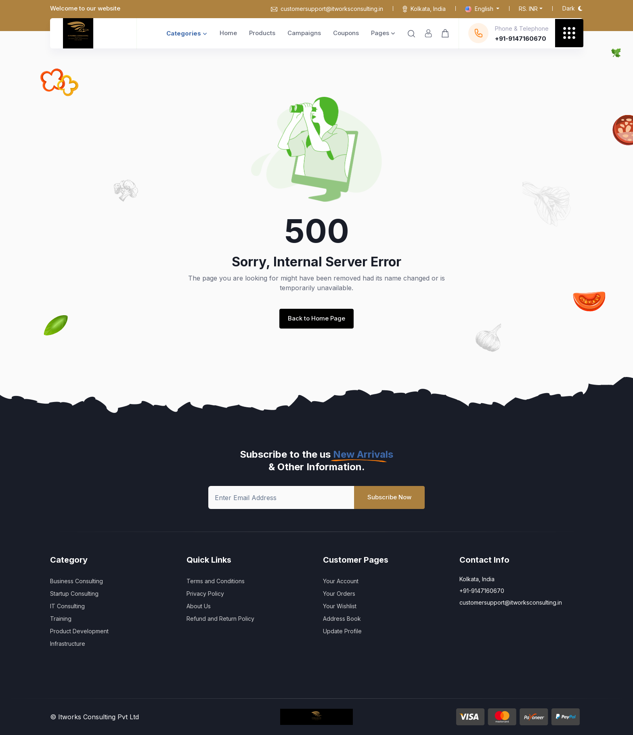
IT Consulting (67, 606)
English (480, 8)
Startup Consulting (74, 593)
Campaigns (304, 33)
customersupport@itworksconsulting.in (327, 8)
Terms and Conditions (216, 581)
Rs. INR (528, 8)
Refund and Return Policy (220, 618)
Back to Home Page (316, 318)
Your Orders (339, 593)
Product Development (79, 631)
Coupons (346, 33)
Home (228, 33)
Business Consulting (76, 581)
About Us (199, 606)
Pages (383, 33)
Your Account (340, 581)
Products (262, 33)
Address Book (342, 618)
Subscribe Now (389, 497)
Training (60, 618)
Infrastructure (67, 643)
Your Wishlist (339, 606)
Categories (186, 33)
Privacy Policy (205, 593)
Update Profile (342, 631)
